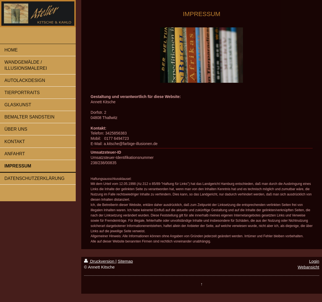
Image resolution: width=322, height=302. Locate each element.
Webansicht (308, 267)
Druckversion (100, 261)
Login (314, 261)
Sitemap (125, 261)
